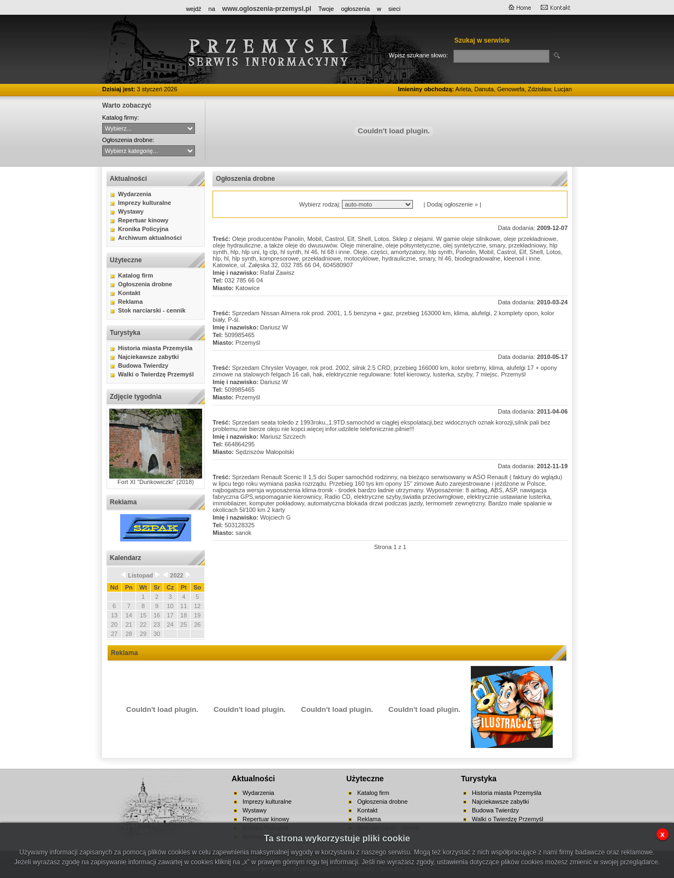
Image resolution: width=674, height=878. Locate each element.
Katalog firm (135, 275)
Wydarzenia (134, 194)
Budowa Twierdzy (143, 365)
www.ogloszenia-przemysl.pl (266, 9)
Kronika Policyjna (143, 229)
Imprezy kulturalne (144, 202)
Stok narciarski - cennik (152, 310)
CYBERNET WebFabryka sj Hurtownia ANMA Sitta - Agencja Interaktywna (148, 128)
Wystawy (131, 211)
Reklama (130, 301)
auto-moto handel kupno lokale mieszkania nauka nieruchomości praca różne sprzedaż (148, 150)
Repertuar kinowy (143, 220)
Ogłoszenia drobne (145, 284)
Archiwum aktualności (150, 237)
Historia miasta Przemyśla (155, 348)
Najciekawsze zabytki (148, 356)
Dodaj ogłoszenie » (452, 204)
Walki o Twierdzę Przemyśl (156, 374)
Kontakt (129, 293)
